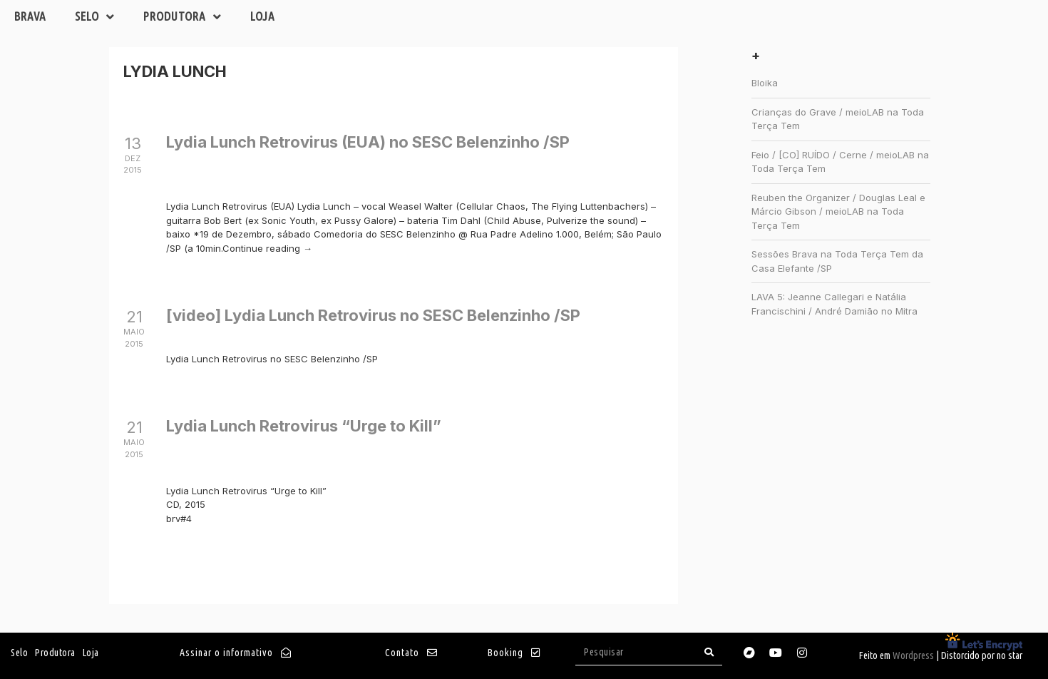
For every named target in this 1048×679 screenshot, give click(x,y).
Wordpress (913, 655)
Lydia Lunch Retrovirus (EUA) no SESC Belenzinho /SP (368, 142)
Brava (30, 16)
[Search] (709, 652)
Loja (262, 16)
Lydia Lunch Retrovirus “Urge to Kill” (303, 426)
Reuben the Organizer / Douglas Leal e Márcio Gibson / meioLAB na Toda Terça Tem (838, 211)
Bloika (764, 82)
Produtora (182, 17)
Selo (95, 17)
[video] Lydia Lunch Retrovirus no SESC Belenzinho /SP (373, 315)
